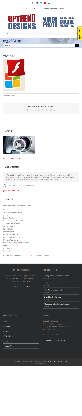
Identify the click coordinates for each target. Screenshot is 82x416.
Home (6, 321)
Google (49, 361)
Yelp (61, 361)
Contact (27, 287)
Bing (57, 361)
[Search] (77, 45)
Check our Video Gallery (12, 158)
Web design (38, 363)
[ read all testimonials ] (11, 190)
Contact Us (8, 346)
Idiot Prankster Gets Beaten (54, 290)
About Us (7, 326)
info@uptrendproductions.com (52, 8)
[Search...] (39, 45)
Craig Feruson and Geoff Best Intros (57, 283)
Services (7, 331)
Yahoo (53, 361)
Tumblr (65, 361)
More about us (18, 287)
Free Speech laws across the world (56, 276)
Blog (6, 341)
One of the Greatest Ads (52, 297)
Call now (29, 255)
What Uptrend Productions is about (56, 304)
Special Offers (80, 33)
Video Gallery (9, 336)
